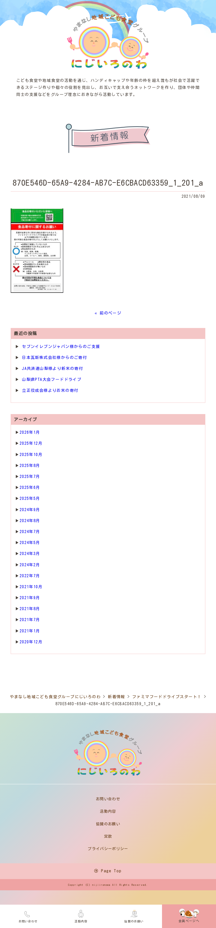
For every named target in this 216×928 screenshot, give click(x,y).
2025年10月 (31, 455)
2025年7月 (30, 476)
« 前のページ (108, 313)
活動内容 (81, 915)
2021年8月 (30, 609)
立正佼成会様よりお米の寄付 (50, 390)
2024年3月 (30, 554)
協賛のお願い (133, 915)
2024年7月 (30, 532)
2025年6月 (30, 487)
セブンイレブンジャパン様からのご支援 (61, 347)
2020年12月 (31, 642)
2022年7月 (30, 576)
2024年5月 (30, 543)
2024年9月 (30, 510)
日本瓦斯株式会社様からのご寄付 (54, 357)
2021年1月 (30, 631)
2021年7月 (30, 620)
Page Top (108, 872)
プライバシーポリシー (108, 850)
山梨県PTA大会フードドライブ (51, 379)
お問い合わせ (28, 915)
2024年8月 (30, 521)
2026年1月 (30, 432)
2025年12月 (31, 443)
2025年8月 (30, 466)
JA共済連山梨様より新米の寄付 (52, 368)
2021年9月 (30, 598)
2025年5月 (30, 498)
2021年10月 (31, 587)
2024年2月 (30, 565)
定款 (108, 837)
